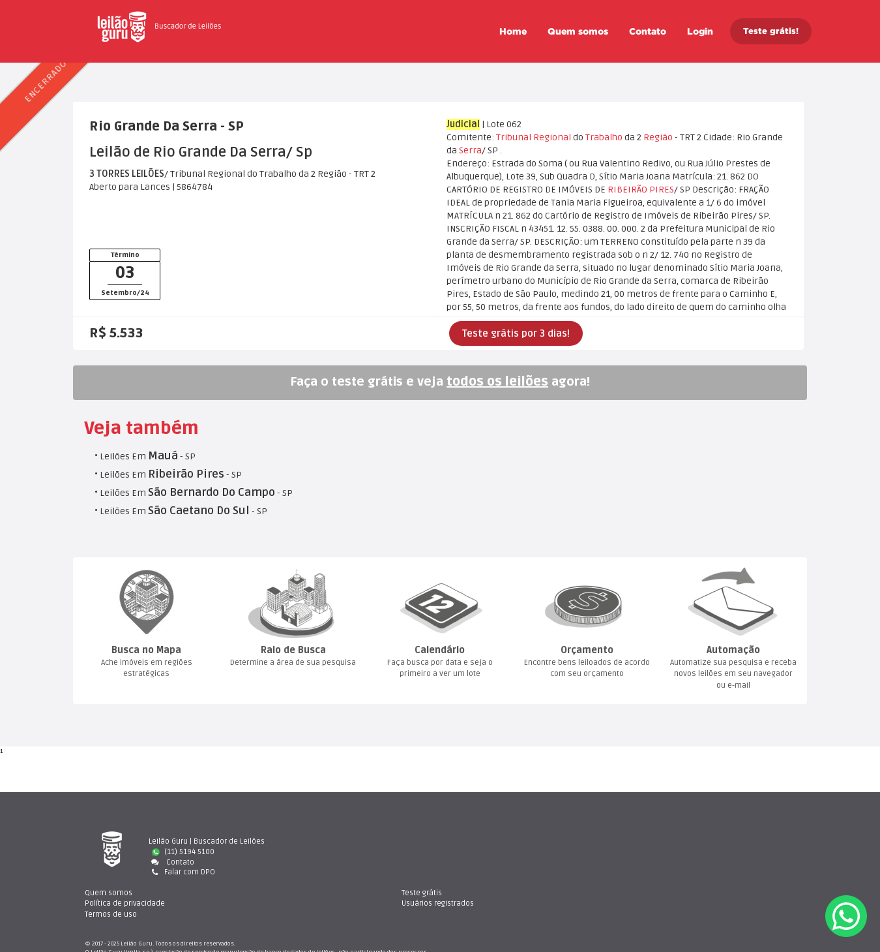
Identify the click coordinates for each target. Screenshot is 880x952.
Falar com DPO (182, 872)
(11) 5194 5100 (183, 852)
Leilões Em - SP (148, 456)
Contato (647, 31)
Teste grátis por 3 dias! (516, 333)
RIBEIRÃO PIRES (641, 189)
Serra (470, 150)
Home (513, 31)
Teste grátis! (771, 31)
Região (658, 137)
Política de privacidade (506, 852)
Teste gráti (677, 841)
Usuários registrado (693, 852)
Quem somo (578, 31)
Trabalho (604, 137)
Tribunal (513, 137)
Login (700, 31)
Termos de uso (492, 862)
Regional (552, 137)
